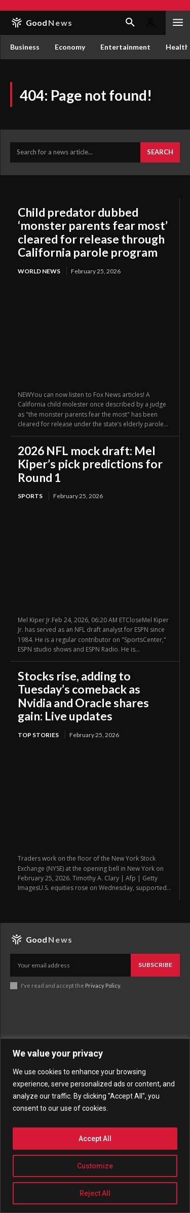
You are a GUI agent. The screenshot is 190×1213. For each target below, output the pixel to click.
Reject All (95, 1193)
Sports (30, 496)
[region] (95, 1125)
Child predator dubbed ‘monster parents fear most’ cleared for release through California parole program (93, 232)
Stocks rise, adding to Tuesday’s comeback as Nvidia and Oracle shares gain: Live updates (83, 696)
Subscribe (155, 964)
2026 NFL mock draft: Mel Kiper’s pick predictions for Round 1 (90, 463)
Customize (95, 1166)
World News (39, 271)
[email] (70, 965)
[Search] (160, 152)
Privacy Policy (102, 985)
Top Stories (38, 735)
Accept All (95, 1139)
